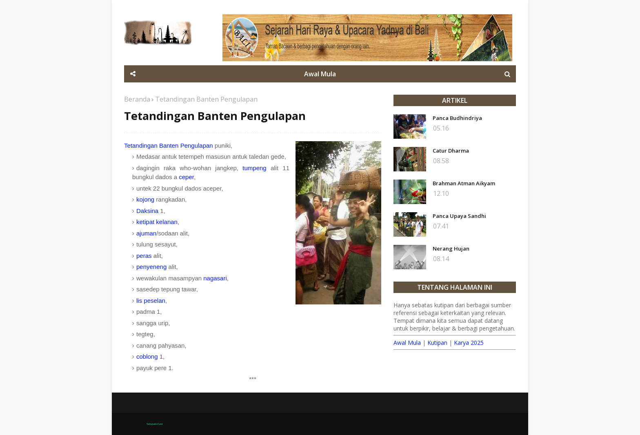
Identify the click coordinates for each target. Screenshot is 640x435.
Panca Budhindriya (457, 118)
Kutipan (437, 342)
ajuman (146, 233)
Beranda (137, 99)
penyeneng (151, 266)
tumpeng (254, 167)
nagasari (215, 278)
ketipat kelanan (157, 221)
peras (144, 255)
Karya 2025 (469, 342)
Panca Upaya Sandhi (459, 216)
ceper (186, 176)
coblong (147, 356)
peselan (154, 300)
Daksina (147, 210)
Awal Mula (407, 342)
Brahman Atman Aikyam (464, 183)
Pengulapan (196, 145)
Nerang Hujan (451, 248)
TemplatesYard (154, 424)
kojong (145, 199)
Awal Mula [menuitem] (320, 73)
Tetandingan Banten (151, 145)
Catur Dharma (451, 150)
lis (139, 300)
